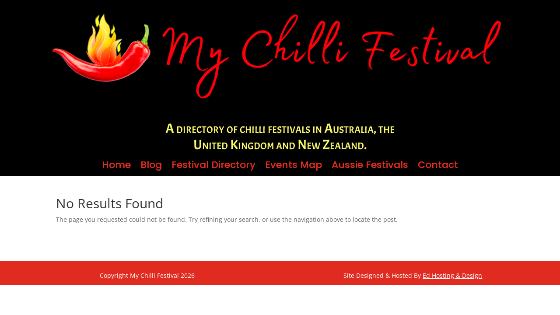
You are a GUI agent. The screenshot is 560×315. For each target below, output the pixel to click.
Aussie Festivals (370, 167)
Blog (151, 167)
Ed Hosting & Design (452, 275)
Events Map (293, 167)
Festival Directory (214, 167)
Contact (438, 167)
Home (116, 167)
